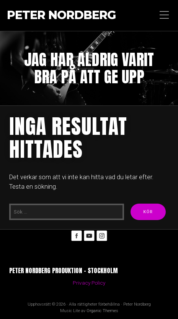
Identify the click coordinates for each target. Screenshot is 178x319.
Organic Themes (102, 310)
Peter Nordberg (61, 15)
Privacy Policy (89, 283)
